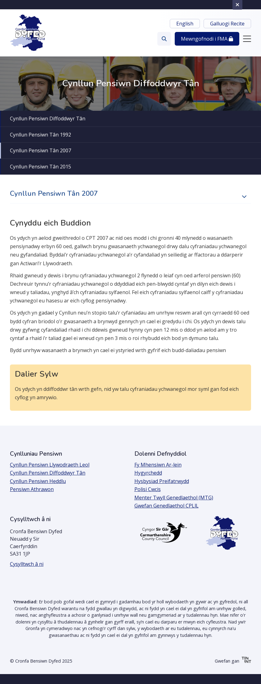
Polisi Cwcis (147, 489)
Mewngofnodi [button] (207, 38)
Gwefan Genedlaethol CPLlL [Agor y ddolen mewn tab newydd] (166, 505)
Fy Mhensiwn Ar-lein (158, 464)
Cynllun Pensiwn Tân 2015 (40, 166)
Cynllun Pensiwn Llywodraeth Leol (49, 464)
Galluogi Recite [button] (227, 23)
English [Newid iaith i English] (184, 23)
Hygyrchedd (148, 472)
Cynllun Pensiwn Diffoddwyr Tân (47, 118)
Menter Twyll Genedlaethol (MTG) (173, 497)
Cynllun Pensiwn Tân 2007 (40, 150)
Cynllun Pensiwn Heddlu (38, 481)
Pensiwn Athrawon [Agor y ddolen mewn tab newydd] (32, 489)
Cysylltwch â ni (26, 564)
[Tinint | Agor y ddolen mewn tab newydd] (246, 661)
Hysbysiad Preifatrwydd (161, 481)
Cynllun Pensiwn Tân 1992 (40, 134)
